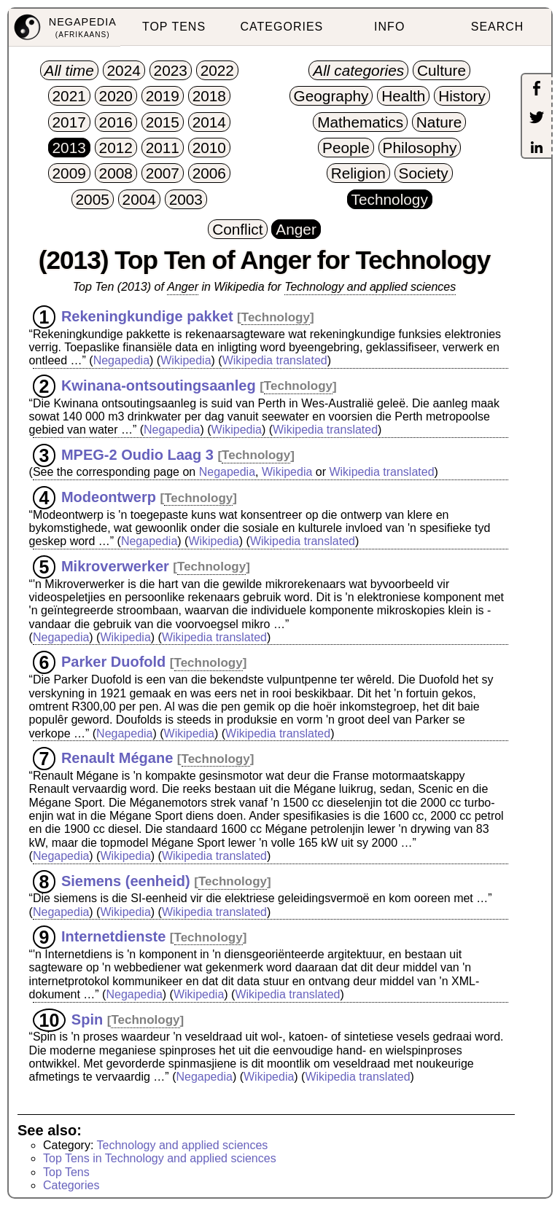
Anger (182, 287)
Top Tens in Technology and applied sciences (159, 1158)
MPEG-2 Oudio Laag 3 (137, 454)
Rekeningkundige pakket (147, 316)
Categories (71, 1185)
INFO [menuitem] (389, 26)
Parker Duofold (113, 662)
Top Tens (66, 1172)
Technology (275, 317)
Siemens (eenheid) (125, 880)
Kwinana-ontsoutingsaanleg (158, 385)
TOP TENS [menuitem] (174, 26)
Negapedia (121, 360)
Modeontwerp (108, 497)
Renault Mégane (117, 758)
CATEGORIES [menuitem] (282, 26)
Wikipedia (185, 360)
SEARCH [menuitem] (497, 26)
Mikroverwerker (115, 565)
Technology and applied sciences (370, 287)
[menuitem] (64, 28)
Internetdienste (113, 936)
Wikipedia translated (274, 360)
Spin (87, 1019)
